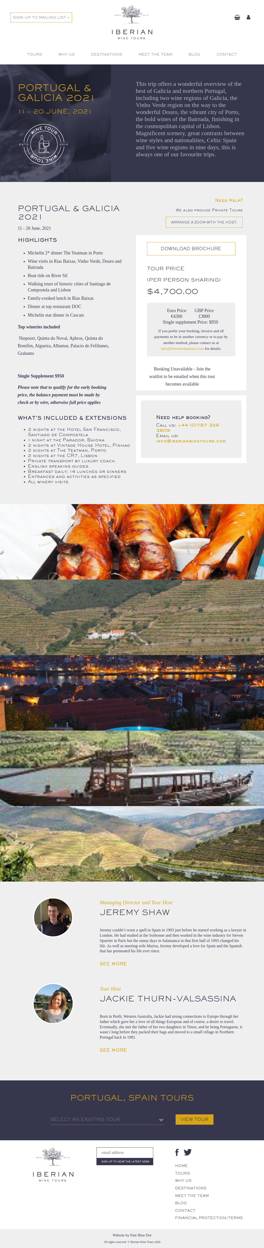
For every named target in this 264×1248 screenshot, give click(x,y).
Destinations (190, 1188)
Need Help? (229, 200)
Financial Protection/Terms (209, 1217)
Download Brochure (191, 249)
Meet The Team (192, 1195)
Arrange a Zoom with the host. (204, 222)
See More (113, 964)
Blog (181, 1202)
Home (181, 1165)
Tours (182, 1173)
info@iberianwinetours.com (182, 348)
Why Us (183, 1180)
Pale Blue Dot (140, 1235)
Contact (185, 1210)
